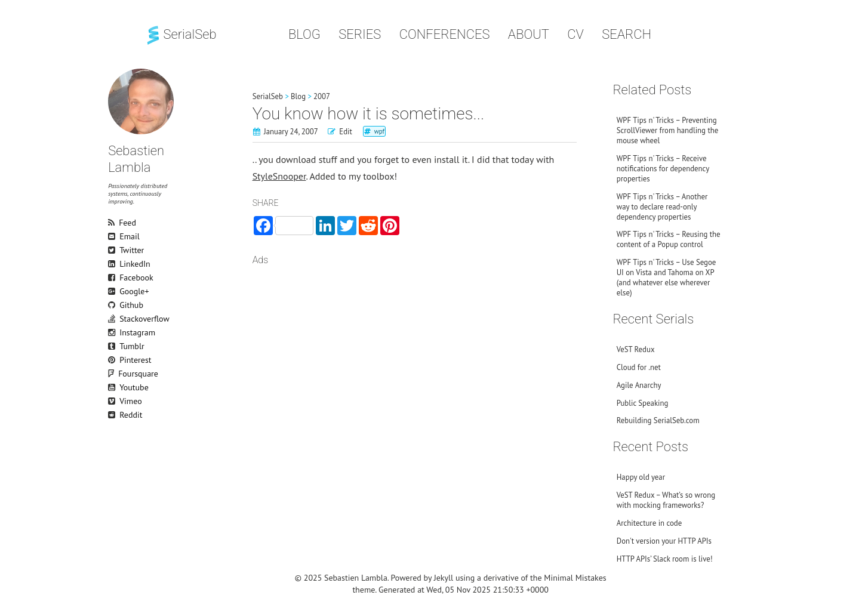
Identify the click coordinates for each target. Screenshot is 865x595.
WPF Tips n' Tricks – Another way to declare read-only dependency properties (662, 207)
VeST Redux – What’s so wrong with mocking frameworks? (666, 500)
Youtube (113, 387)
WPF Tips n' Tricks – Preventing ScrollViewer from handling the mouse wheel (667, 130)
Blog (304, 34)
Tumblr (113, 346)
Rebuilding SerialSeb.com (658, 420)
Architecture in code (649, 523)
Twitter (113, 250)
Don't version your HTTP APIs (664, 541)
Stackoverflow (113, 318)
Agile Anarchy (639, 385)
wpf (379, 131)
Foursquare (118, 373)
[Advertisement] (415, 368)
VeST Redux (636, 349)
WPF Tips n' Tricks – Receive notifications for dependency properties (663, 168)
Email (113, 236)
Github (113, 305)
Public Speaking (643, 403)
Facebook (113, 277)
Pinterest (113, 359)
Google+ (113, 291)
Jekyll (444, 577)
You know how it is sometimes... (369, 114)
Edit (345, 132)
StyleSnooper (279, 176)
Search (626, 34)
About (528, 34)
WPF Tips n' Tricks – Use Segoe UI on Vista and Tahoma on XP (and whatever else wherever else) (666, 277)
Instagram (113, 332)
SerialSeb (180, 34)
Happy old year (641, 477)
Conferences (444, 34)
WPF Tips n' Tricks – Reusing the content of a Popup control (669, 239)
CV (575, 34)
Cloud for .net (639, 367)
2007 (321, 96)
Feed (113, 222)
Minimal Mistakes (575, 577)
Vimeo (113, 401)
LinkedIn (113, 263)
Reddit (113, 414)
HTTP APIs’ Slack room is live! (665, 559)
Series (359, 34)
